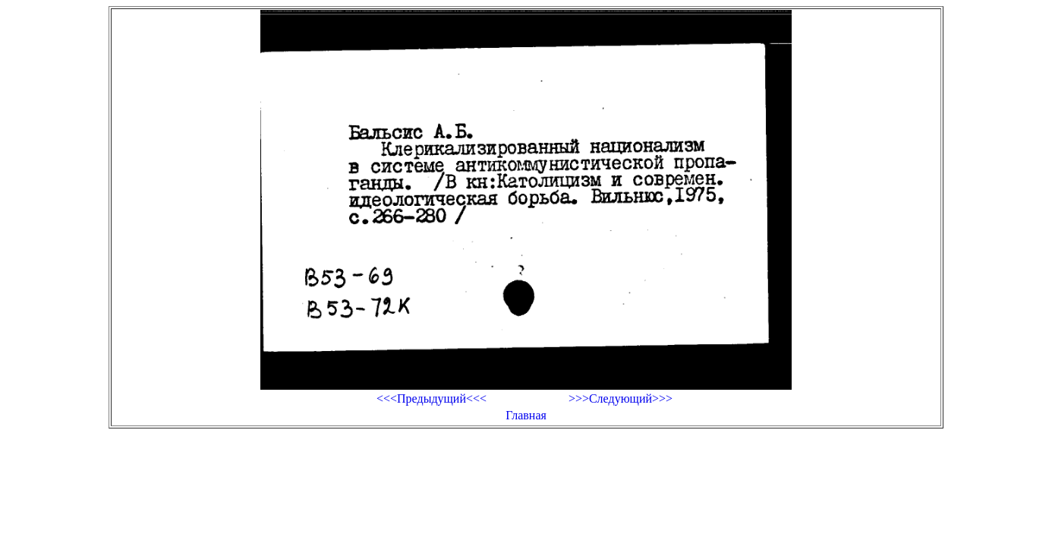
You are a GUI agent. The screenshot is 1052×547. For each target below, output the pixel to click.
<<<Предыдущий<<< (431, 398)
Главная (526, 415)
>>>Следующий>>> (620, 398)
